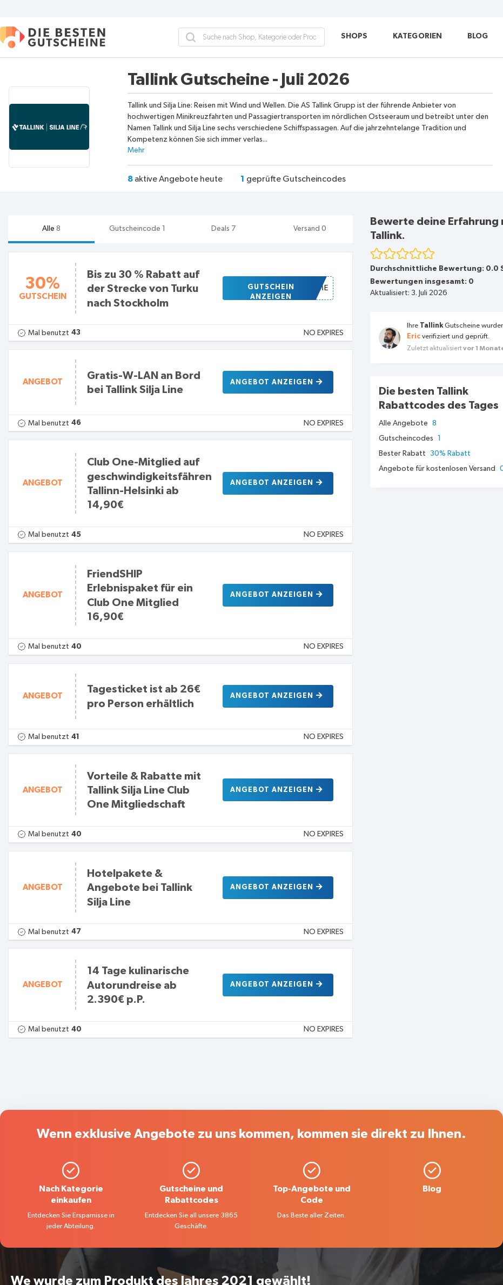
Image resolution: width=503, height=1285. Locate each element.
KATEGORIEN (417, 36)
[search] (191, 37)
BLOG (477, 36)
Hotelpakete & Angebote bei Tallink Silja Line (139, 888)
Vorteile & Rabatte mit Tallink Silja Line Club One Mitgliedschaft (144, 790)
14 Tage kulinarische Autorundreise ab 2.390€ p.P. (138, 985)
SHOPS (354, 36)
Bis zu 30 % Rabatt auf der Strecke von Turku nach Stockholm (143, 289)
